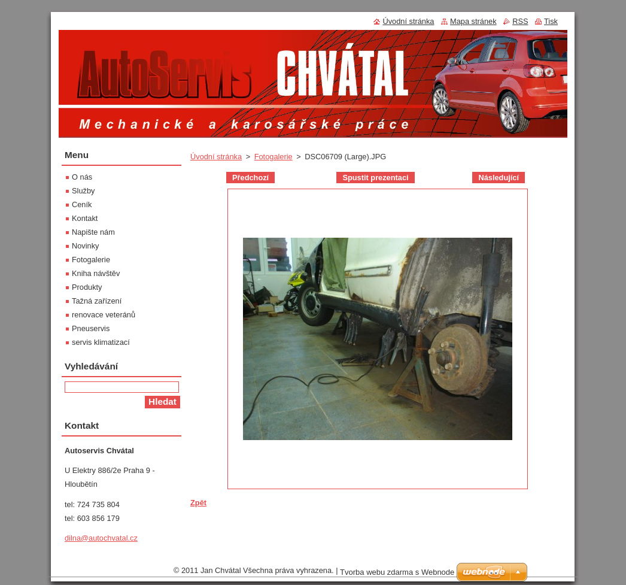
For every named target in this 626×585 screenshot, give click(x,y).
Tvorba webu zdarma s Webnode (397, 575)
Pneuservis (91, 328)
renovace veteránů (103, 314)
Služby (83, 190)
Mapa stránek (473, 21)
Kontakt (85, 218)
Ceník (82, 204)
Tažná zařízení (96, 300)
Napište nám (93, 232)
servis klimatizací (101, 342)
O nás (82, 176)
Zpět (198, 502)
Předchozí (250, 177)
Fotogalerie (273, 156)
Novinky (85, 245)
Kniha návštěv (96, 273)
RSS (520, 21)
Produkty (87, 287)
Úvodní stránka (216, 156)
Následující (498, 177)
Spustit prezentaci (375, 177)
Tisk (551, 21)
